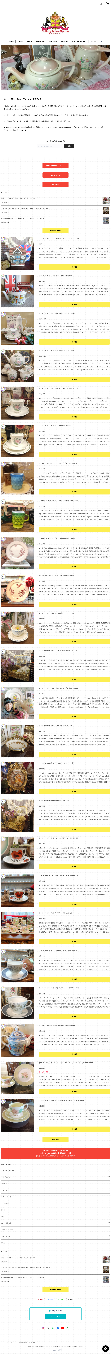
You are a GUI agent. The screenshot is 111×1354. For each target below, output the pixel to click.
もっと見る (55, 1139)
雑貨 (3, 1216)
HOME (11, 42)
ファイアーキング (7, 1230)
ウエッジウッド (6, 1236)
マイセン (4, 1190)
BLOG (29, 42)
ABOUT (20, 42)
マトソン (4, 1184)
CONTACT (53, 42)
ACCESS (64, 42)
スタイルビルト (6, 1197)
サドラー (4, 1243)
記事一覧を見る (55, 230)
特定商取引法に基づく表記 (27, 1342)
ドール (3, 1210)
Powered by (55, 1350)
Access (55, 184)
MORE (74, 267)
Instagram (55, 175)
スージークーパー (7, 1170)
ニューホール (6, 1203)
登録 (69, 146)
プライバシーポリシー (9, 1342)
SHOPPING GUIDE (79, 42)
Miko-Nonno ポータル (55, 166)
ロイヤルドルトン (7, 1223)
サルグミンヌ (5, 1177)
